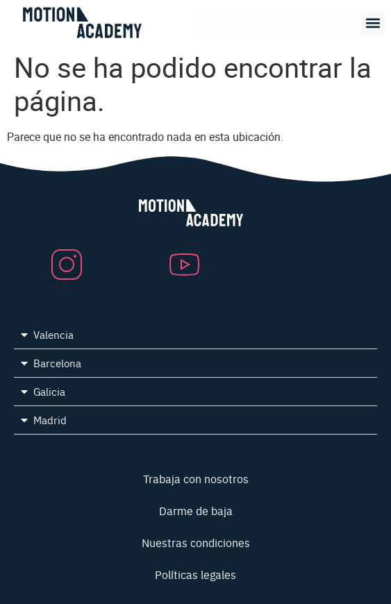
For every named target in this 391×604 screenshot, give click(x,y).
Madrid (50, 419)
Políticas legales (195, 574)
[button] (372, 22)
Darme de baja (196, 510)
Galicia (49, 391)
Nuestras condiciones (196, 542)
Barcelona (57, 362)
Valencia (53, 334)
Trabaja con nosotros (196, 478)
